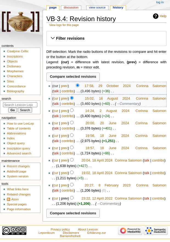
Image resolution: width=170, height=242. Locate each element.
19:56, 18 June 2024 (107, 136)
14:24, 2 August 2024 (107, 111)
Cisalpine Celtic (18, 51)
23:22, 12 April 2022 (97, 198)
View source (97, 7)
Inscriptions (15, 56)
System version (17, 176)
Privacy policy (60, 229)
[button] (106, 38)
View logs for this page (64, 25)
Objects (12, 61)
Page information (19, 209)
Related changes (18, 194)
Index (11, 138)
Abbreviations (16, 133)
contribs (68, 91)
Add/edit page (16, 171)
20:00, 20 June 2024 (107, 123)
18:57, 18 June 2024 (107, 148)
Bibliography (15, 91)
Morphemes (15, 71)
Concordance (16, 86)
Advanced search (19, 153)
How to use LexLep (20, 123)
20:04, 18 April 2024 (97, 160)
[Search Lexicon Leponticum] (20, 104)
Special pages (17, 204)
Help (163, 16)
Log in (160, 2)
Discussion (71, 7)
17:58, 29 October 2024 (108, 86)
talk (56, 91)
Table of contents (19, 128)
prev (64, 86)
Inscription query (18, 148)
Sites (10, 81)
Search (6, 98)
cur (55, 98)
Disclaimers (71, 232)
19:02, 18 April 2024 (97, 173)
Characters (14, 76)
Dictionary (14, 66)
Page (53, 7)
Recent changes (18, 166)
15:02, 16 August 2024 (107, 98)
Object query (16, 143)
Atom (15, 199)
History (118, 7)
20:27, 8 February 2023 (107, 185)
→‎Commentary (128, 104)
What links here (18, 189)
